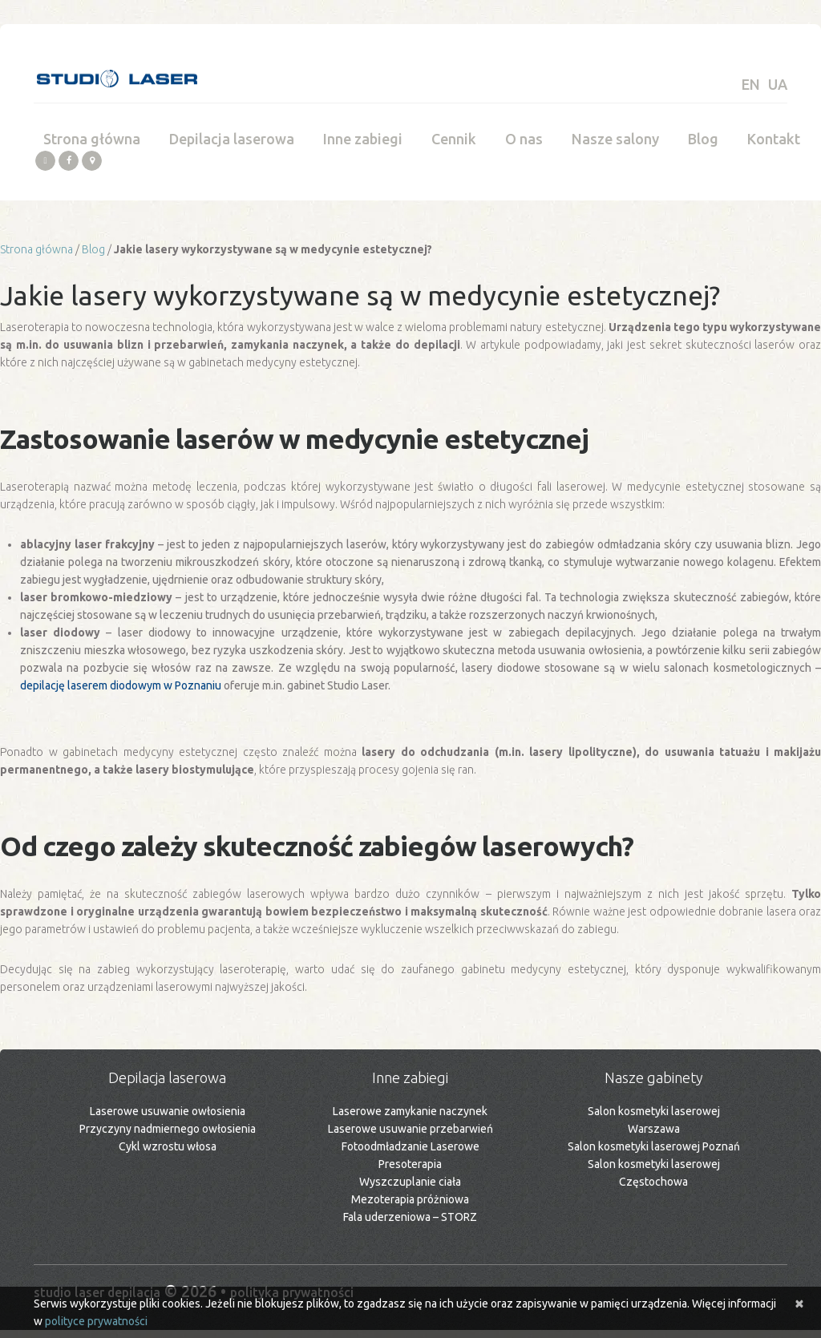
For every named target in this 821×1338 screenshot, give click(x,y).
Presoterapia (410, 1172)
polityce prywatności (96, 1321)
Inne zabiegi (362, 147)
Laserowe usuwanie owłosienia (167, 1120)
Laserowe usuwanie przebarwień (410, 1137)
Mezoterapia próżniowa (410, 1208)
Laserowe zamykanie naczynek (410, 1120)
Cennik (453, 147)
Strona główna (91, 147)
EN (751, 84)
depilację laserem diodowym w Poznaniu (120, 694)
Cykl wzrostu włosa (167, 1155)
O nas (524, 147)
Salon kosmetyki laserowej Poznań (654, 1155)
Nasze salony (615, 147)
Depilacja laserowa (231, 147)
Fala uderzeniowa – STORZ (410, 1225)
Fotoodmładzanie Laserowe (410, 1155)
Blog (703, 147)
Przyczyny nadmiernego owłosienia (167, 1137)
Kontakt (773, 147)
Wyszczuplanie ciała (410, 1190)
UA (777, 84)
